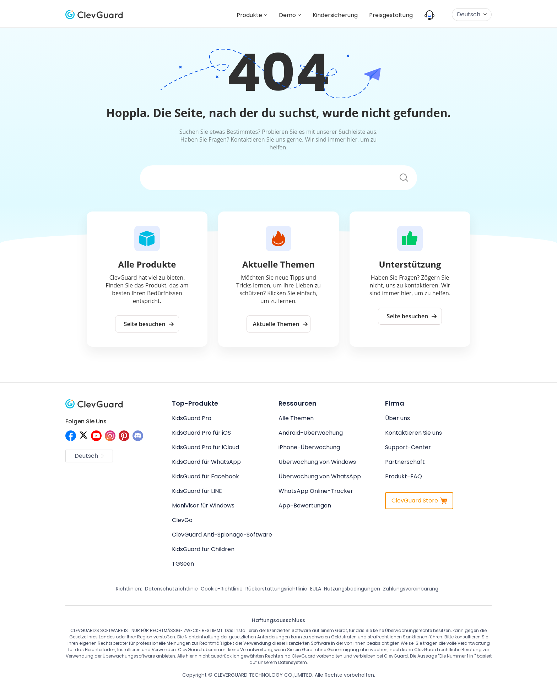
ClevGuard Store (419, 500)
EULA (315, 588)
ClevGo (182, 520)
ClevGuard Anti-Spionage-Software (222, 535)
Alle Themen (296, 418)
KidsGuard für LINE (197, 491)
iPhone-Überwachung (309, 447)
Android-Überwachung (310, 433)
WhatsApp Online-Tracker (315, 491)
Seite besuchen (149, 324)
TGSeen (183, 564)
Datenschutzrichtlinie (171, 588)
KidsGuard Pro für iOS (201, 433)
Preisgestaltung (391, 15)
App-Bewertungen (304, 505)
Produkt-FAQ (403, 476)
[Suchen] (265, 178)
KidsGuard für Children (203, 549)
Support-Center (408, 447)
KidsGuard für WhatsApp (206, 462)
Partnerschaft (405, 462)
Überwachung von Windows (317, 462)
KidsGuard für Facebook (205, 476)
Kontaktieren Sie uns (413, 433)
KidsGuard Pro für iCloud (205, 447)
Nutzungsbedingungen (352, 588)
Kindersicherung (335, 15)
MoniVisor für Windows (203, 505)
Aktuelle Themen (280, 324)
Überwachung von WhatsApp (319, 476)
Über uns (397, 418)
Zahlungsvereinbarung (410, 588)
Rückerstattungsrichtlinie (276, 588)
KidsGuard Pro (191, 418)
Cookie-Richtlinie (222, 588)
